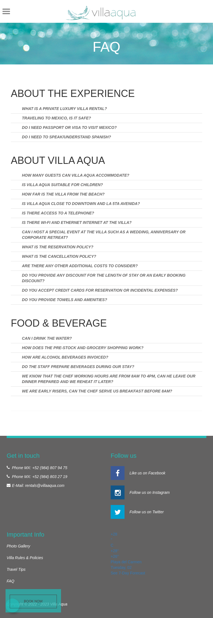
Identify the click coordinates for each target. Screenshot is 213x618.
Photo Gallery (18, 546)
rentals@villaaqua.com (44, 485)
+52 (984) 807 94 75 (49, 468)
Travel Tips (16, 569)
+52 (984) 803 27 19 (49, 476)
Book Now (33, 601)
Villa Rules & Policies (25, 558)
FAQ (10, 581)
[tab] (106, 108)
